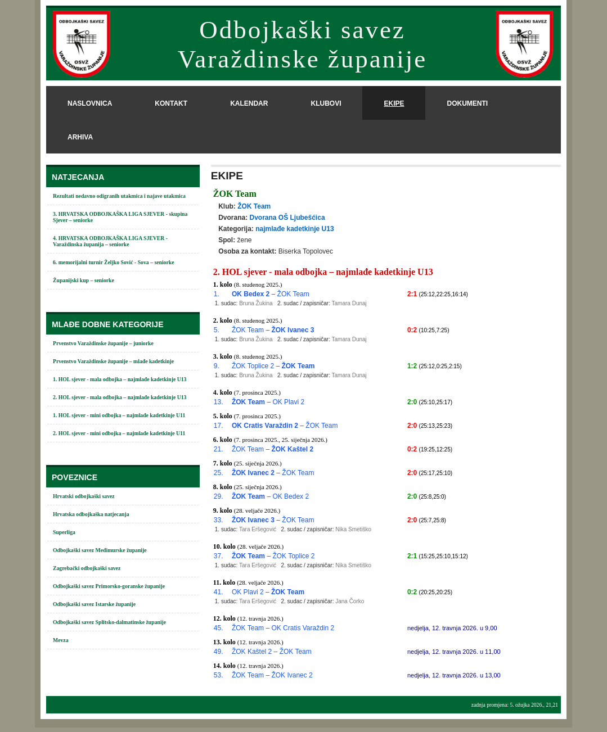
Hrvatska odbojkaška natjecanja (91, 514)
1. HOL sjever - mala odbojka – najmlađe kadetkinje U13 (119, 379)
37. (218, 556)
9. (216, 366)
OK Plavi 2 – (268, 592)
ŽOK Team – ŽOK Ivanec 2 (272, 675)
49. (218, 652)
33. (218, 520)
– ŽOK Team (270, 294)
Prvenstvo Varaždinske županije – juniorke (103, 343)
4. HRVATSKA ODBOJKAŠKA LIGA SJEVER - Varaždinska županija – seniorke (110, 241)
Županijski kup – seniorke (83, 280)
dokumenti (467, 103)
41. (218, 592)
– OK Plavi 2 (268, 402)
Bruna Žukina (255, 303)
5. (216, 330)
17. (218, 426)
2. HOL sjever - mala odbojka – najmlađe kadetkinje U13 (119, 397)
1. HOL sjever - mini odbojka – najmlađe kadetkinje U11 (119, 415)
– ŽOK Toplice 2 (273, 556)
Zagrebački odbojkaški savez (86, 568)
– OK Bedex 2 (270, 496)
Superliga (64, 532)
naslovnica (90, 103)
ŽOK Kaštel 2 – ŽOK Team (272, 652)
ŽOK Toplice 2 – (273, 366)
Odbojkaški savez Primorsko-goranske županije (109, 586)
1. (216, 294)
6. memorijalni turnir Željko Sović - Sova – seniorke (113, 262)
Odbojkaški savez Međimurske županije (100, 550)
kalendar (249, 103)
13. (218, 402)
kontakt (171, 103)
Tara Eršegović (257, 529)
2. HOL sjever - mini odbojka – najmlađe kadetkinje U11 (119, 433)
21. (218, 449)
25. (218, 473)
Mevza (61, 640)
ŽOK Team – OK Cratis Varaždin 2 (283, 628)
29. (218, 496)
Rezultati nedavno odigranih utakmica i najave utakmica (119, 196)
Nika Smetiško (353, 529)
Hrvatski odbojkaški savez (84, 496)
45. (218, 628)
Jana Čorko (349, 601)
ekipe (394, 103)
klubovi (326, 103)
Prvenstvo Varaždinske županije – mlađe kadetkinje (113, 361)
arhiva (80, 137)
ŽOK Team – (273, 330)
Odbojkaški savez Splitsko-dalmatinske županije (109, 622)
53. (218, 675)
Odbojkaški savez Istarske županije (94, 604)
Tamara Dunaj (349, 303)
